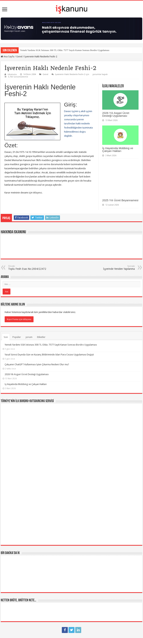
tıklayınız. (37, 192)
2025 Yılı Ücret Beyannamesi (120, 200)
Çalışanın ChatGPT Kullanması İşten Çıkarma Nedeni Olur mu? (37, 364)
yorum (29, 337)
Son (6, 337)
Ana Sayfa (7, 56)
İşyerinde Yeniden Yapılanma (116, 267)
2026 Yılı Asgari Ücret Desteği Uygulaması (115, 114)
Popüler (16, 337)
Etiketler (41, 337)
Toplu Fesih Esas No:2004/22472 (27, 267)
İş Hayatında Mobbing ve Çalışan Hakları (117, 149)
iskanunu (12, 74)
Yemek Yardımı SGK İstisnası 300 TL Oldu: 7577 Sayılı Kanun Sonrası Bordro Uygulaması (64, 50)
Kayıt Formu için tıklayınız (19, 319)
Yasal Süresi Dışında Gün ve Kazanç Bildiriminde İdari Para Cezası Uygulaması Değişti (49, 354)
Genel (19, 56)
